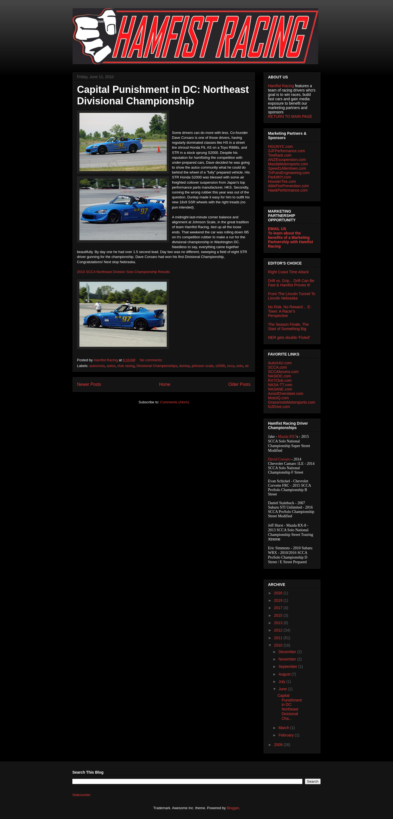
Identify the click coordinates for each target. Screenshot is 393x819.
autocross (97, 366)
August (284, 674)
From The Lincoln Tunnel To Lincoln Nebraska (291, 296)
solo (239, 366)
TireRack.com (279, 155)
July (282, 681)
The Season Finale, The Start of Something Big (288, 326)
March (284, 728)
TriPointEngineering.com (289, 173)
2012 (279, 630)
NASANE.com (280, 389)
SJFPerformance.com (286, 151)
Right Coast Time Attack (288, 272)
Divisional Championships (156, 366)
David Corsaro (279, 459)
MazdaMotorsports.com (288, 164)
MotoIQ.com (278, 398)
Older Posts (239, 384)
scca (230, 366)
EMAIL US (277, 229)
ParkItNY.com (279, 177)
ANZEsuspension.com (287, 159)
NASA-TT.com (280, 385)
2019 (279, 600)
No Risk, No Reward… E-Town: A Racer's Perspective (289, 311)
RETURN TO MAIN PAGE (290, 116)
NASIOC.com (279, 376)
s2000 (220, 366)
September (288, 666)
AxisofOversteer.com (285, 393)
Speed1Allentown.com (287, 168)
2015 (279, 615)
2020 (279, 593)
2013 (279, 623)
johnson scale (203, 366)
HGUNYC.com (280, 146)
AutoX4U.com (279, 363)
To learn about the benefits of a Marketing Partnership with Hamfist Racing (290, 239)
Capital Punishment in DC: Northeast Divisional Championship (163, 95)
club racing (126, 366)
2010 (279, 645)
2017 (279, 608)
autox (111, 366)
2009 (279, 744)
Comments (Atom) (174, 402)
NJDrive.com (279, 406)
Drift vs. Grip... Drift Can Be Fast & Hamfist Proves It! (291, 282)
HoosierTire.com (282, 181)
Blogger (233, 808)
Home (165, 384)
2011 (279, 638)
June (283, 689)
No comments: (151, 360)
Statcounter (81, 795)
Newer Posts (89, 384)
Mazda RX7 (287, 437)
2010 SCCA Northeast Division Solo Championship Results (123, 272)
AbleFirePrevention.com (288, 186)
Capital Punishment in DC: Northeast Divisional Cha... (290, 707)
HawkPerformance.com (288, 190)
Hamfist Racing (281, 86)
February (286, 735)
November (287, 659)
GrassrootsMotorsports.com (291, 402)
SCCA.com (277, 367)
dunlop (184, 366)
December (287, 652)
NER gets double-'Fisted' (289, 337)
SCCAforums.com (283, 371)
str (247, 366)
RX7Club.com (279, 380)
